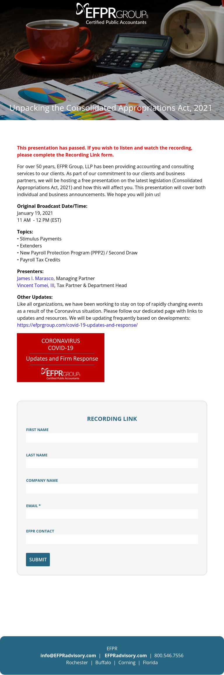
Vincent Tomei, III (35, 285)
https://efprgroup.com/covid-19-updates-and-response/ (77, 325)
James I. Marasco (35, 278)
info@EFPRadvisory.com (68, 655)
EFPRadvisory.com (126, 655)
